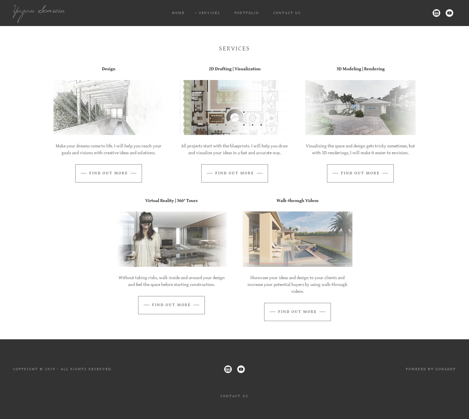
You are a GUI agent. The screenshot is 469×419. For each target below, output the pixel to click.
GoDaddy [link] (445, 369)
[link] (74, 11)
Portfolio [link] (246, 13)
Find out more (108, 173)
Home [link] (178, 13)
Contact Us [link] (287, 13)
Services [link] (209, 13)
